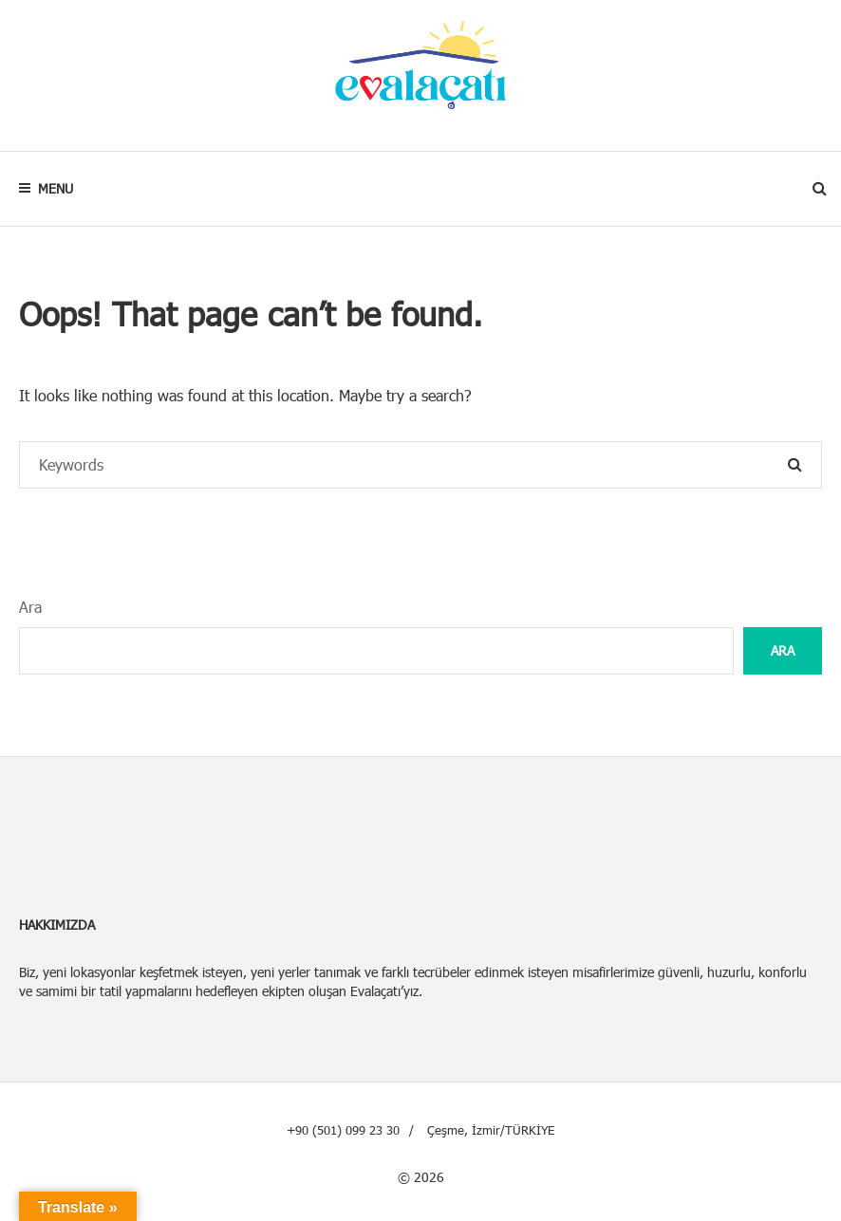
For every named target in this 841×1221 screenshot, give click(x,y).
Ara (30, 607)
